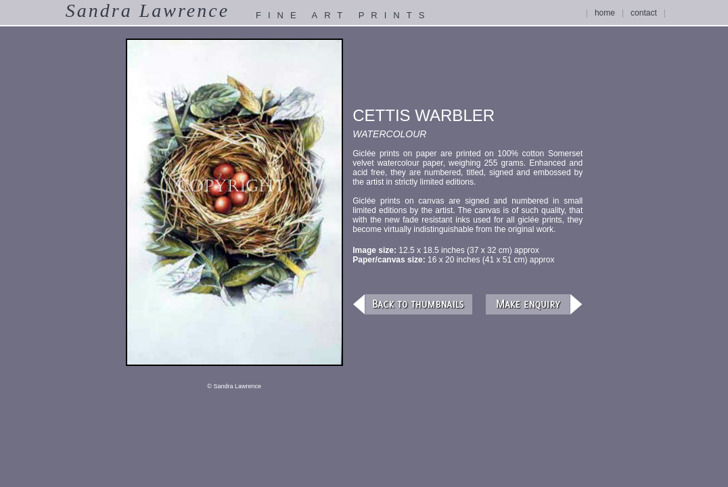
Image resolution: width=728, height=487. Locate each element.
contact (644, 13)
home (605, 13)
